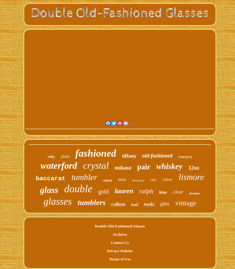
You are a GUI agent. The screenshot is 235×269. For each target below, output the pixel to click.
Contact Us (120, 242)
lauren (124, 191)
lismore (191, 177)
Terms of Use (120, 259)
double (78, 189)
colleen (118, 204)
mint (122, 179)
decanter (194, 193)
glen (164, 204)
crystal (96, 165)
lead (134, 204)
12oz (194, 168)
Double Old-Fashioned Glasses (120, 226)
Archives (120, 234)
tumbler (84, 177)
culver (167, 179)
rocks (149, 204)
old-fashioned (157, 156)
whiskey (169, 166)
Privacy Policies (120, 251)
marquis (185, 157)
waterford (59, 165)
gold (103, 191)
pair (143, 167)
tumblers (91, 202)
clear (178, 192)
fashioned (95, 153)
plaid (65, 156)
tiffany (129, 156)
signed (107, 180)
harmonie (138, 180)
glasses (58, 201)
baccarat (51, 178)
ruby (51, 157)
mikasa (123, 168)
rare (153, 180)
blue (163, 192)
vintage (185, 203)
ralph (146, 191)
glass (49, 190)
